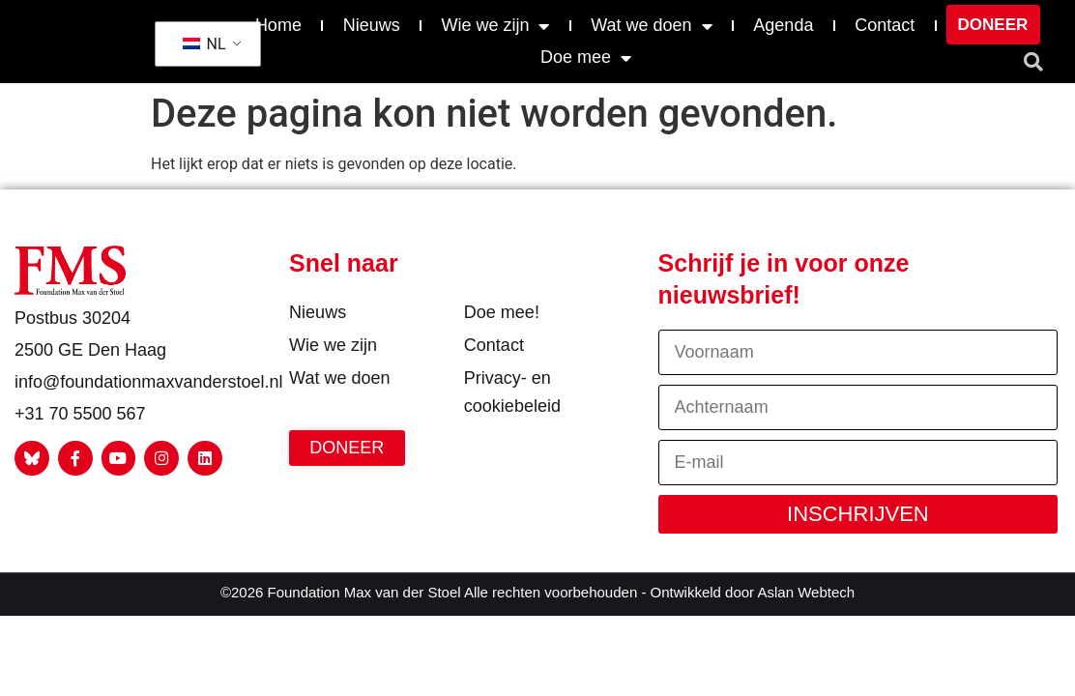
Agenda (783, 25)
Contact (885, 25)
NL (204, 44)
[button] (1033, 61)
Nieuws (371, 25)
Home (278, 25)
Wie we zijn (495, 26)
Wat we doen (651, 26)
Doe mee (585, 57)
